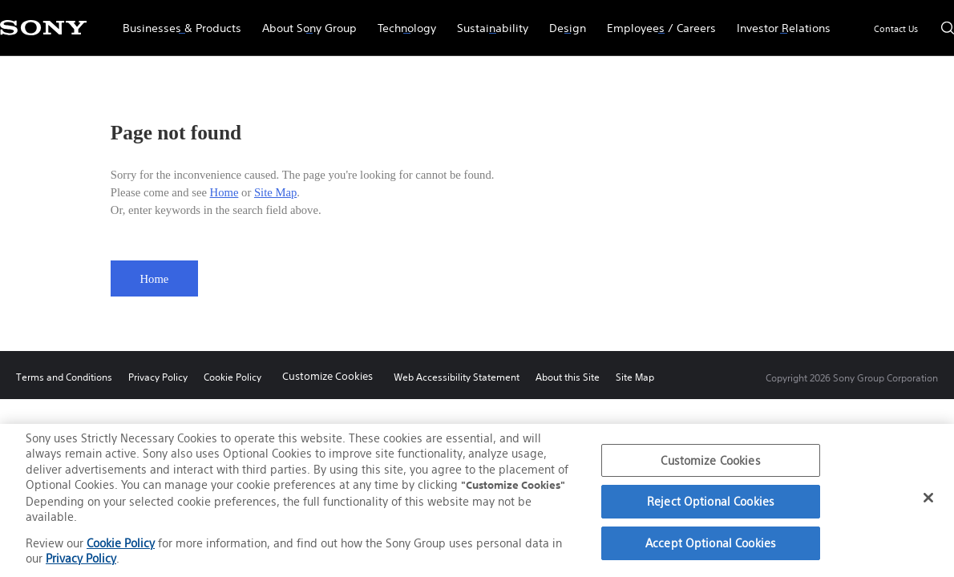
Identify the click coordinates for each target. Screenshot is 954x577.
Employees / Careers (656, 20)
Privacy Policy (158, 377)
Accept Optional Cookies (710, 543)
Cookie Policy (232, 377)
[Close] (928, 498)
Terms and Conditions (64, 377)
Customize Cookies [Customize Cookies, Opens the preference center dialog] (710, 460)
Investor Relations (778, 20)
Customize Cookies (327, 376)
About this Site (568, 377)
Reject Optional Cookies (710, 502)
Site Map (275, 192)
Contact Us (896, 28)
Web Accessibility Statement (456, 377)
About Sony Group (304, 20)
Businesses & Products (176, 20)
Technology (401, 20)
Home (224, 192)
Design (562, 20)
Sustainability (487, 20)
